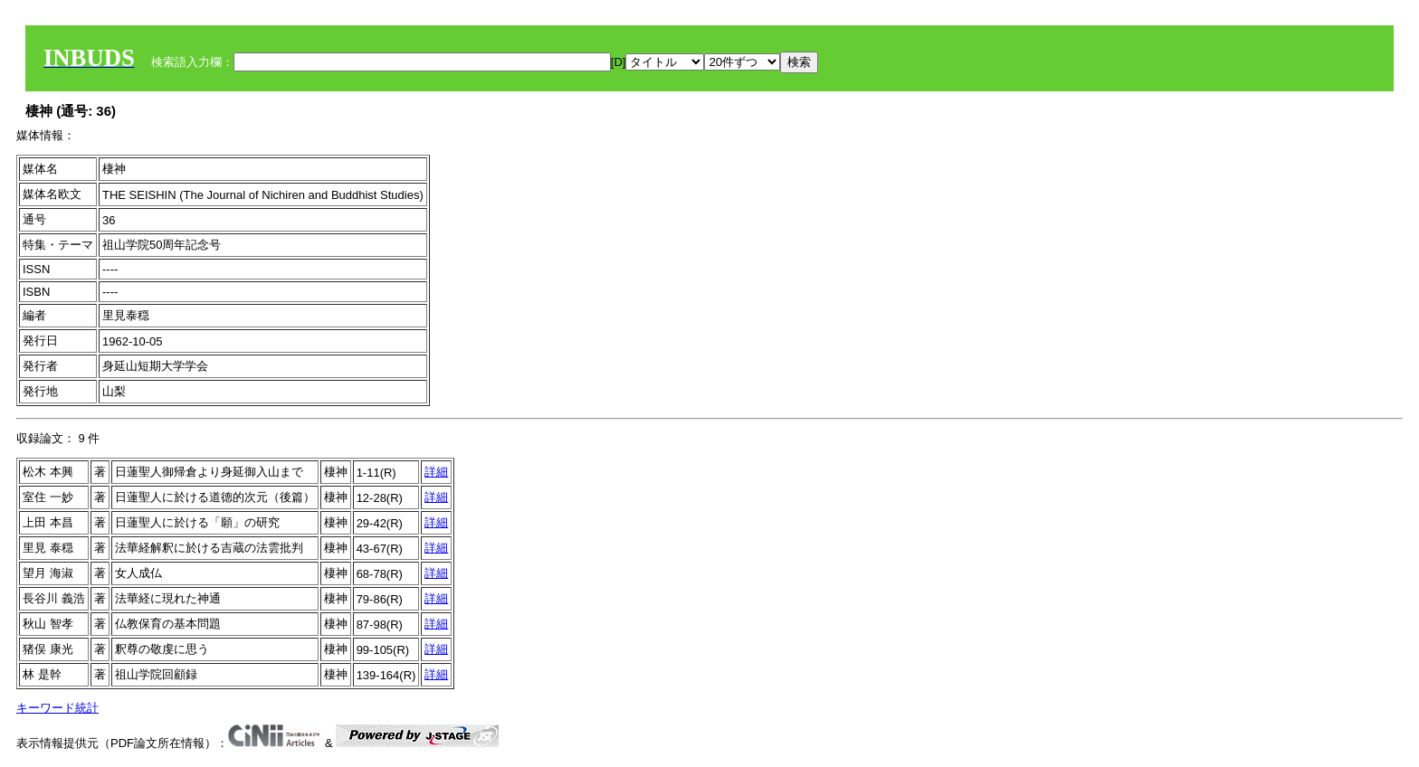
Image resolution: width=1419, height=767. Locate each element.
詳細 (436, 471)
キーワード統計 (57, 708)
